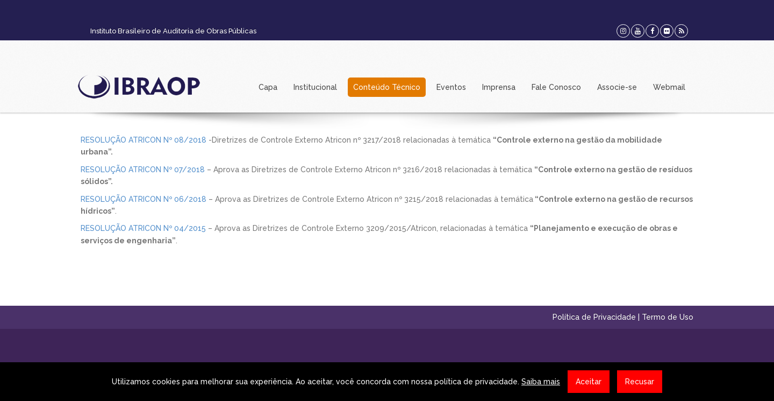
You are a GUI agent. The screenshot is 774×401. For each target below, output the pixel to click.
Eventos (451, 87)
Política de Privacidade (594, 317)
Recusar (639, 381)
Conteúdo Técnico (386, 87)
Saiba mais (540, 381)
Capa (268, 87)
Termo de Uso (667, 317)
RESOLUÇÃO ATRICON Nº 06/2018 (143, 199)
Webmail (669, 87)
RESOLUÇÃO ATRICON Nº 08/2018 (145, 140)
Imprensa (498, 87)
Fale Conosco (556, 87)
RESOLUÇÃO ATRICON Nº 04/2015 (143, 228)
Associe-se (617, 87)
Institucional (315, 87)
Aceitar (588, 381)
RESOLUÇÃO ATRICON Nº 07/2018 (143, 169)
